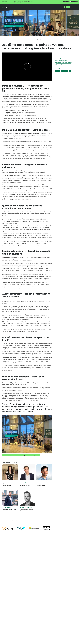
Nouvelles (8, 39)
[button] (56, 71)
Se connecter (74, 6)
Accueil (3, 39)
